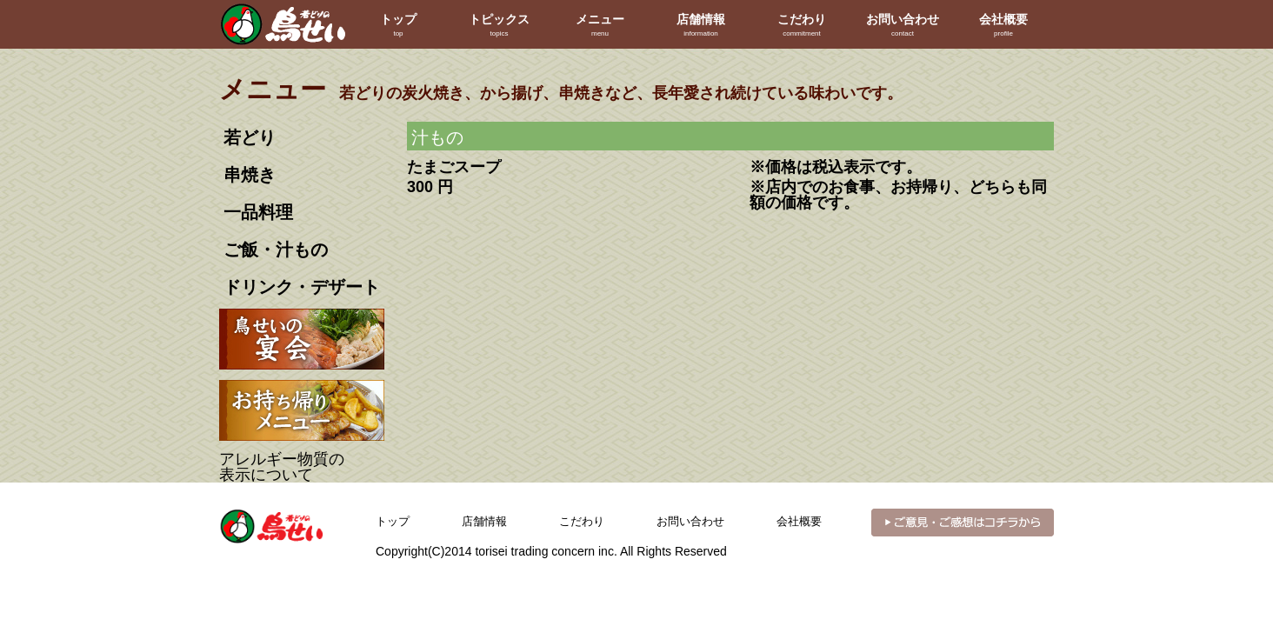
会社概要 (1003, 25)
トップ (398, 25)
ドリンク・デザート (301, 286)
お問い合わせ (902, 25)
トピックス (499, 25)
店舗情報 (700, 25)
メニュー (600, 25)
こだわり (801, 25)
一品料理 (258, 212)
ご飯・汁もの (275, 249)
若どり (249, 137)
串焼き (249, 174)
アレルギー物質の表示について (281, 466)
